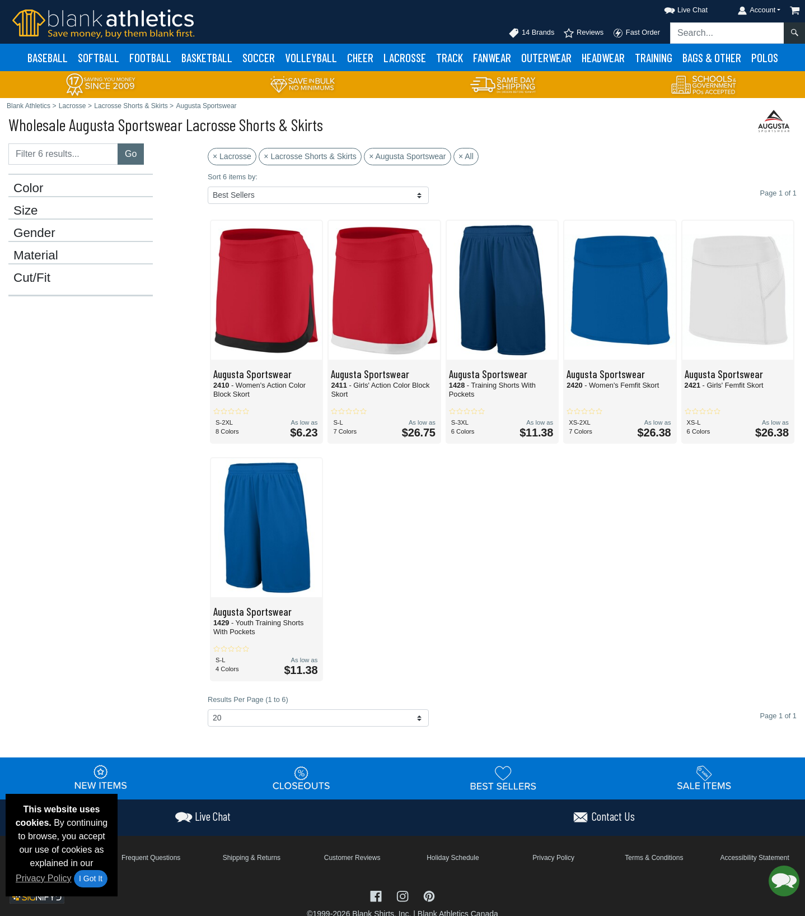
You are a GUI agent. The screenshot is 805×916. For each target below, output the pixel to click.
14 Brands (531, 33)
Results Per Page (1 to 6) (248, 699)
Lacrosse (404, 57)
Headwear (603, 57)
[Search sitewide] (727, 33)
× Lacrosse (232, 156)
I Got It (90, 878)
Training (653, 57)
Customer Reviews (352, 858)
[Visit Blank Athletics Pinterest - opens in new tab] (429, 895)
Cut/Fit (31, 278)
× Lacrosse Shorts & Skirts (310, 156)
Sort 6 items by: (233, 177)
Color (28, 188)
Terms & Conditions (654, 858)
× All (466, 156)
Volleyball (311, 57)
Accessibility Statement (754, 858)
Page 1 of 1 (778, 716)
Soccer (258, 57)
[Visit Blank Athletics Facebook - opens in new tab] (377, 895)
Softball (98, 57)
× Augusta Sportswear (407, 156)
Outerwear (546, 57)
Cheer (360, 57)
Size (25, 210)
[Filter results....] (63, 154)
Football (150, 57)
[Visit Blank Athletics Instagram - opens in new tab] (403, 895)
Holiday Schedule (453, 858)
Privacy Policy (44, 878)
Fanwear (492, 57)
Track (449, 57)
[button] (676, 8)
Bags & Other (711, 57)
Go (131, 154)
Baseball (47, 57)
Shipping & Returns (251, 858)
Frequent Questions (150, 858)
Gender (34, 233)
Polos (764, 57)
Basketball (206, 57)
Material (35, 255)
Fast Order (636, 33)
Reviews (583, 33)
